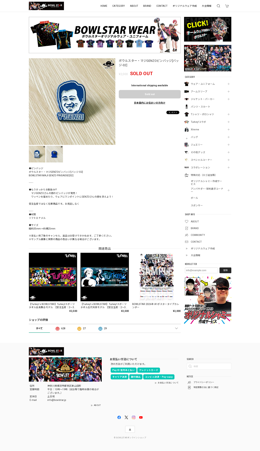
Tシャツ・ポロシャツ (202, 114)
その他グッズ (198, 152)
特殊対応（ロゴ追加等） (204, 175)
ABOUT (134, 6)
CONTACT (162, 6)
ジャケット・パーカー (203, 99)
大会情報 (206, 6)
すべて (39, 328)
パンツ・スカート (200, 106)
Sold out (150, 94)
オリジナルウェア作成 (185, 6)
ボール (194, 198)
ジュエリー (197, 144)
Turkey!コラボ (198, 122)
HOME (104, 6)
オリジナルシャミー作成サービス (206, 182)
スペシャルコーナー (201, 160)
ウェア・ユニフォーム (203, 84)
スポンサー (197, 205)
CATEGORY (118, 6)
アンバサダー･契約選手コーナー (207, 190)
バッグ (194, 137)
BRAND (147, 6)
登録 (225, 270)
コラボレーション (200, 167)
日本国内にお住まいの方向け (149, 102)
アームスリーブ (199, 91)
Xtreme (195, 129)
